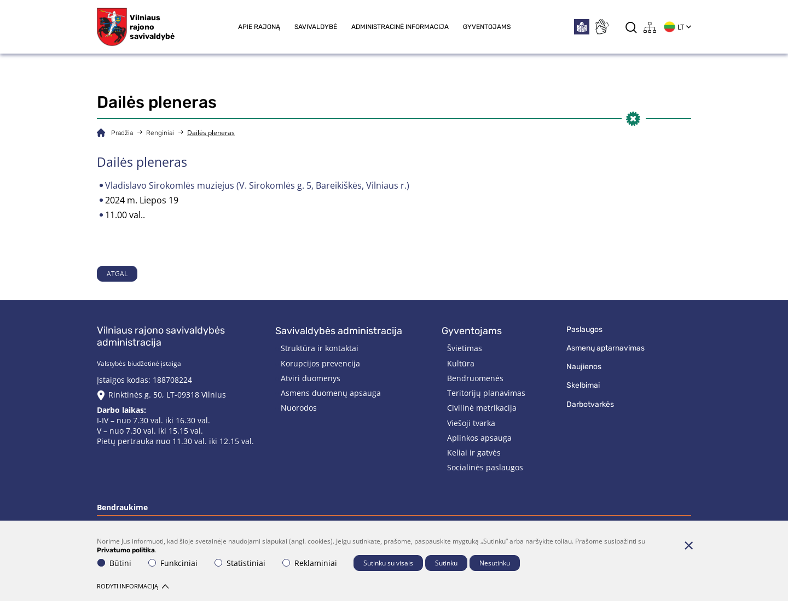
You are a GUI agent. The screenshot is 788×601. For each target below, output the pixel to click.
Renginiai (160, 133)
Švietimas (464, 348)
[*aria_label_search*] (631, 27)
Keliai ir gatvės (474, 452)
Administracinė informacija (400, 27)
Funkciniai (173, 563)
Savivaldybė (315, 27)
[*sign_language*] (601, 26)
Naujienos (583, 366)
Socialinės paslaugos (485, 467)
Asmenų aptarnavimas (605, 348)
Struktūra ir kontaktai (319, 348)
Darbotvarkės (590, 404)
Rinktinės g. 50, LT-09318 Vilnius (167, 394)
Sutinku (446, 563)
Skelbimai (583, 385)
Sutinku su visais (388, 563)
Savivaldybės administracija (338, 331)
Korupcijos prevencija (320, 363)
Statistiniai (240, 563)
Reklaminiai (309, 563)
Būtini (114, 563)
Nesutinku (494, 563)
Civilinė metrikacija (482, 407)
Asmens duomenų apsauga (331, 393)
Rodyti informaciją (133, 586)
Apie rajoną (259, 27)
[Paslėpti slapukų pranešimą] (688, 545)
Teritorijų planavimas (486, 393)
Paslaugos (584, 329)
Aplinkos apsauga (479, 438)
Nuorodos (299, 407)
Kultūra (460, 363)
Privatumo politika (126, 550)
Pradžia (122, 133)
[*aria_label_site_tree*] (650, 27)
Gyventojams (487, 27)
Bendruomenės (475, 378)
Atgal (117, 273)
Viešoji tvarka (471, 423)
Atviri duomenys (310, 378)
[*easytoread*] (581, 26)
